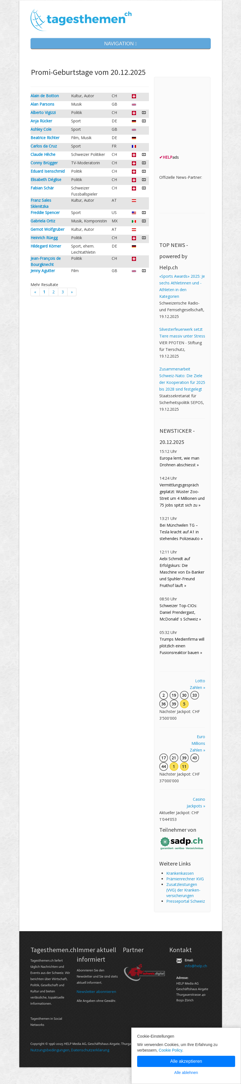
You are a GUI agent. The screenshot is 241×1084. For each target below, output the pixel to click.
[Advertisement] (200, 117)
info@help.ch (196, 965)
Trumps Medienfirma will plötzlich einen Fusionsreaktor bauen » (182, 645)
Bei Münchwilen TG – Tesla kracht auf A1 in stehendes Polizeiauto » (181, 531)
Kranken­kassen (180, 873)
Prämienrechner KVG (185, 878)
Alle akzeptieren (186, 1061)
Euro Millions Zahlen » (197, 743)
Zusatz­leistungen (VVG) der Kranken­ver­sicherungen (183, 890)
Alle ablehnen (186, 1072)
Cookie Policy (170, 1050)
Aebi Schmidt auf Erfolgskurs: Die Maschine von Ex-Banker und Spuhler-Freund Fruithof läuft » (182, 572)
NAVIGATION (120, 43)
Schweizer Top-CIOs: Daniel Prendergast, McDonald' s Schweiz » (180, 612)
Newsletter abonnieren (96, 991)
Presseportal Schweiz (185, 901)
